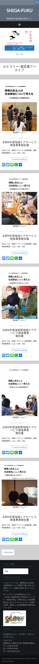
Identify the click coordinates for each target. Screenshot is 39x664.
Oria (33, 658)
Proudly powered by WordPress (13, 658)
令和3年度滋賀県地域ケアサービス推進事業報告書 (19, 430)
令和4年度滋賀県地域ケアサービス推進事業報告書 (19, 333)
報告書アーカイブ (24, 138)
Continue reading (19, 159)
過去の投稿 (8, 552)
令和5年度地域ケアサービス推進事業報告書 (19, 237)
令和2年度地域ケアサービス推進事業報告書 (19, 518)
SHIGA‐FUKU (19, 10)
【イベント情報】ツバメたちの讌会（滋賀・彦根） (19, 48)
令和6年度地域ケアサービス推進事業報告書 (19, 143)
